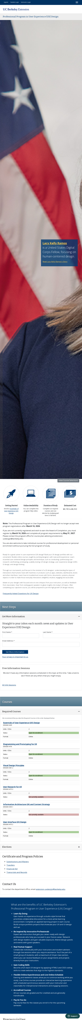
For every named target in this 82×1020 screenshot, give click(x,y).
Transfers (11, 865)
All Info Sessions (9, 685)
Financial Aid (12, 869)
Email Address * (41, 643)
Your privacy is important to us (15, 657)
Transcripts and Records (17, 872)
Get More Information (15, 652)
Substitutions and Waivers (18, 861)
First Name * (20, 634)
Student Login (14, 2)
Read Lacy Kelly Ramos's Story (55, 261)
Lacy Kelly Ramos (55, 243)
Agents (6, 2)
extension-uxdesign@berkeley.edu (50, 889)
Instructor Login (26, 2)
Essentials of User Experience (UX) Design (11, 511)
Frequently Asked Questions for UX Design (21, 593)
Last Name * (61, 634)
